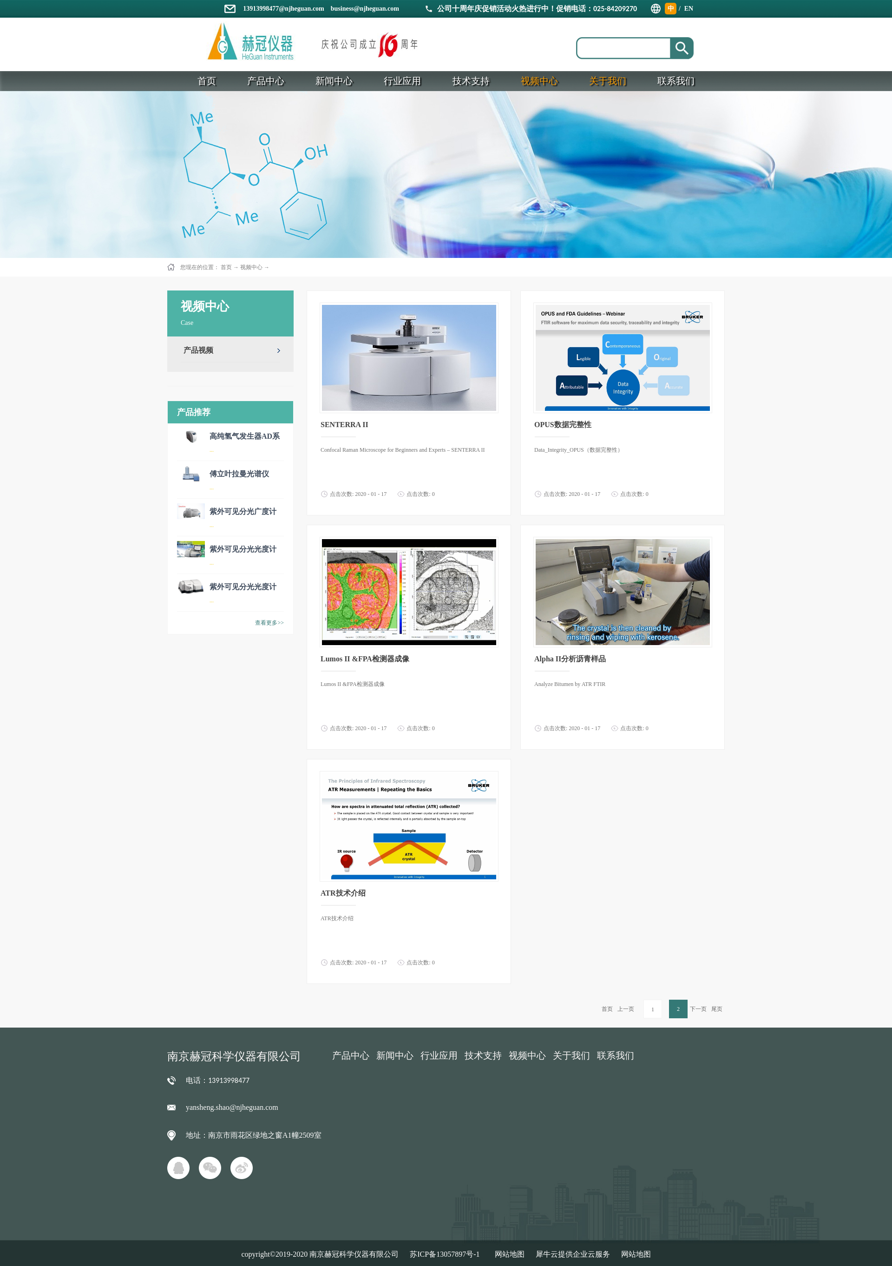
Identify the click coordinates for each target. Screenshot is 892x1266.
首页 (607, 1009)
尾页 (716, 1009)
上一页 (625, 1009)
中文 (671, 9)
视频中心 (251, 267)
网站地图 (508, 1254)
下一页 (698, 1009)
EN (688, 8)
